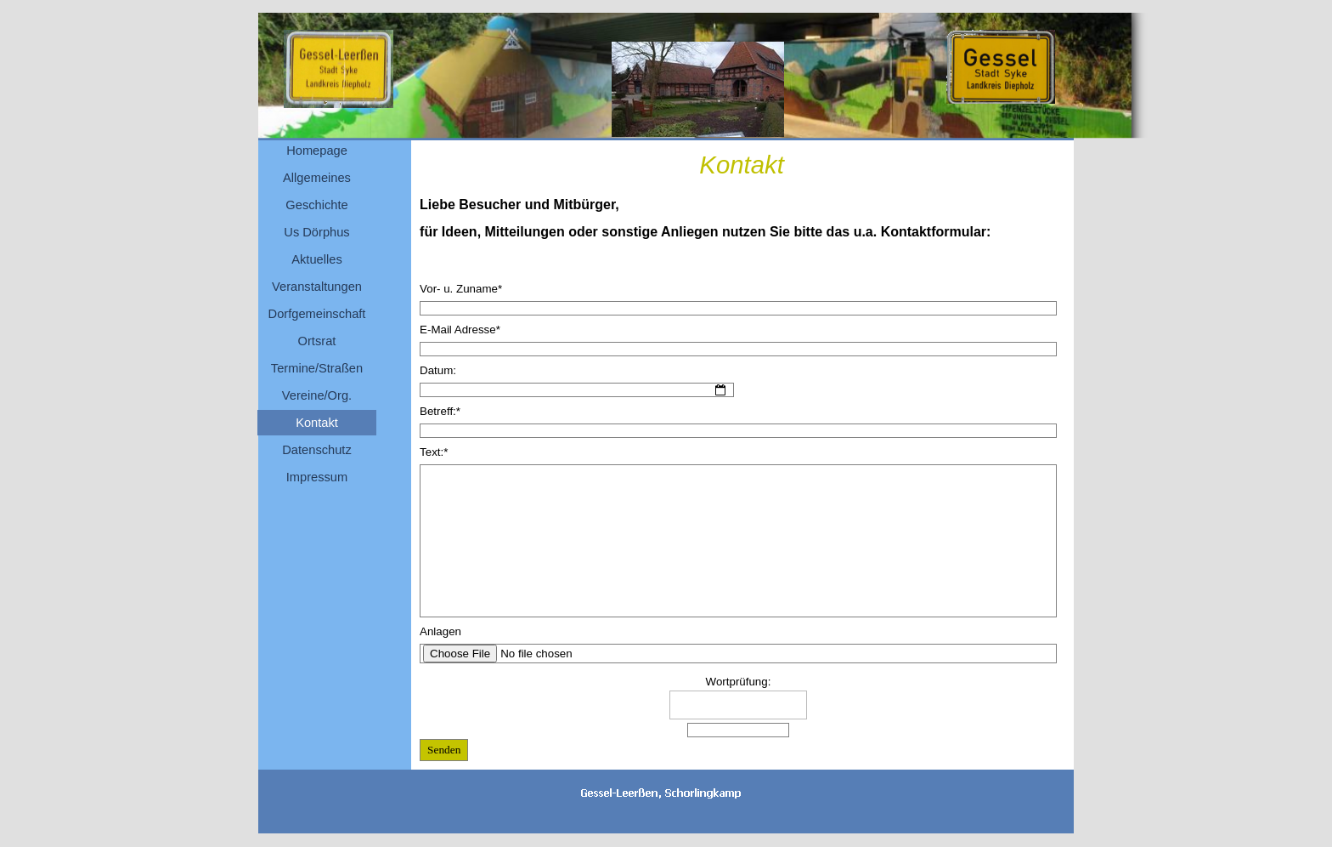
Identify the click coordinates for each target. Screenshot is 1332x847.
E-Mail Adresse (460, 329)
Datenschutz (316, 450)
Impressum (316, 477)
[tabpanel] (742, 230)
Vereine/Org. (317, 395)
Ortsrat (317, 341)
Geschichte (316, 205)
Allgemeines (317, 178)
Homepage (316, 150)
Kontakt (317, 422)
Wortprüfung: (738, 681)
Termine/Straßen (317, 368)
